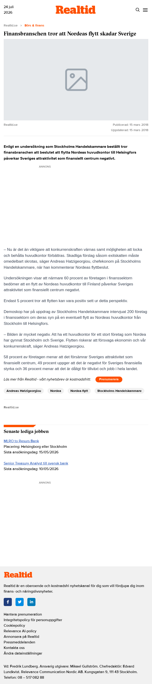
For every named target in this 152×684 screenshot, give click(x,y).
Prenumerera (109, 379)
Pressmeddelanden (19, 642)
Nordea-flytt (79, 391)
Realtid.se (11, 25)
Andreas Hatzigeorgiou (23, 391)
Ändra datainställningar (23, 653)
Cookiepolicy (14, 625)
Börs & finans (34, 25)
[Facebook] (8, 602)
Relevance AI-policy (20, 631)
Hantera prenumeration (23, 614)
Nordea (55, 391)
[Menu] (145, 10)
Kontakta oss (14, 647)
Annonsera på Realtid (21, 636)
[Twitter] (20, 602)
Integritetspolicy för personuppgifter (33, 620)
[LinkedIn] (31, 602)
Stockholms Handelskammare (119, 391)
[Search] (138, 10)
